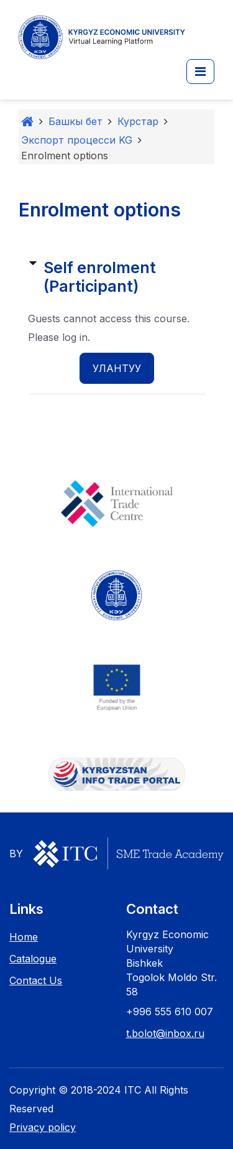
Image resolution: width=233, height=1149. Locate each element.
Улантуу (117, 368)
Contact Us (35, 980)
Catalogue (33, 958)
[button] (200, 71)
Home (23, 937)
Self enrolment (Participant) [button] (99, 276)
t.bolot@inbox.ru (165, 1033)
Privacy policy (42, 1127)
